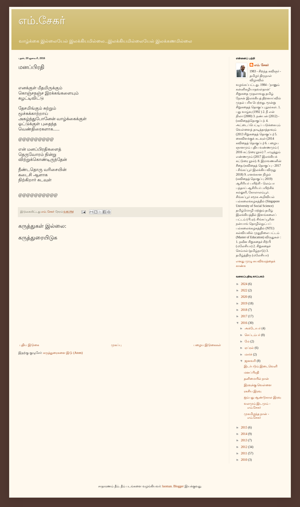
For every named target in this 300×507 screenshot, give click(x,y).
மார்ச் (249, 354)
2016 (244, 323)
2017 (244, 316)
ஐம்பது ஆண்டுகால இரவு (262, 397)
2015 (244, 427)
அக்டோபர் (253, 328)
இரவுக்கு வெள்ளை (258, 385)
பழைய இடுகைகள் (207, 345)
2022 (244, 290)
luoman (167, 486)
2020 (244, 296)
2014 (244, 434)
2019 (244, 303)
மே (247, 341)
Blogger (178, 486)
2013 (244, 440)
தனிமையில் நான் (256, 378)
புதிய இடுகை (29, 345)
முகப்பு (116, 345)
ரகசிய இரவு (253, 391)
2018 (244, 310)
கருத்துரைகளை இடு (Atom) (63, 353)
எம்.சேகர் (41, 20)
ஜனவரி (251, 361)
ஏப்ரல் (250, 348)
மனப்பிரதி (251, 372)
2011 (244, 453)
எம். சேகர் (261, 65)
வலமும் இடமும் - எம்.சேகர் (257, 405)
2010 (244, 459)
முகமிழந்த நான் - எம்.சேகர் (256, 416)
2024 (244, 284)
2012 (244, 447)
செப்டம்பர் (253, 335)
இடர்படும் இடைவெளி (261, 366)
